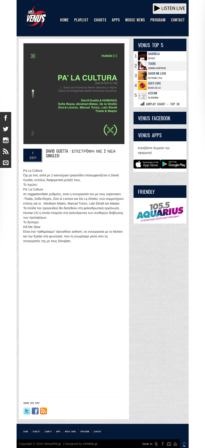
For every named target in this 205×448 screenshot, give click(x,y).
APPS (116, 20)
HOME (64, 20)
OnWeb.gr (90, 444)
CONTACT (178, 20)
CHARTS (100, 20)
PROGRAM (158, 20)
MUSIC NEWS (135, 20)
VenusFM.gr (52, 444)
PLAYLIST (81, 20)
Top (184, 445)
